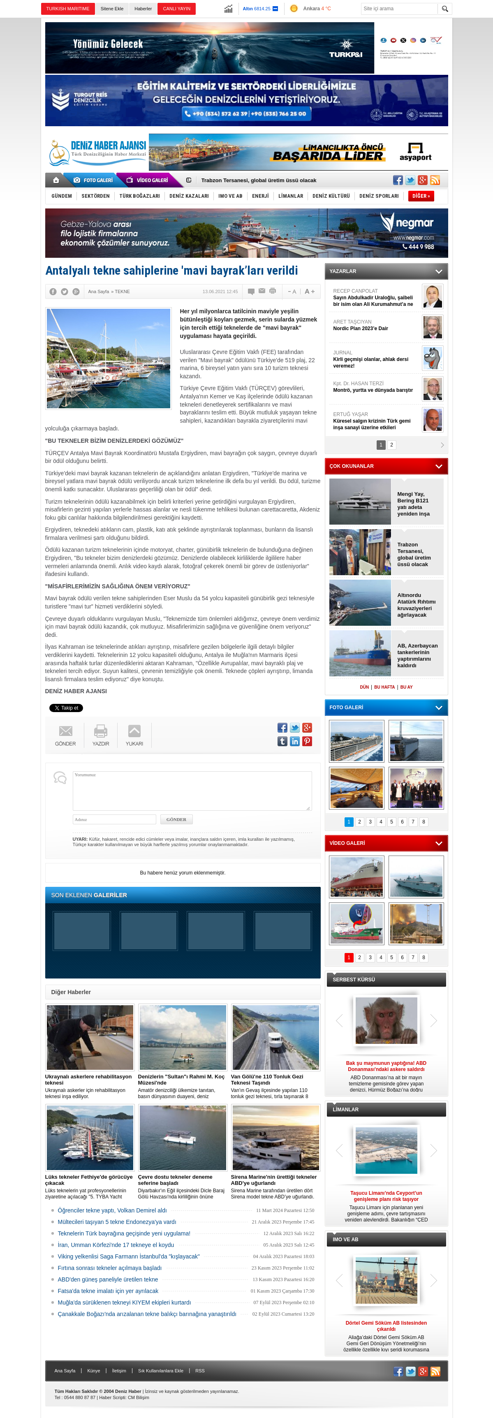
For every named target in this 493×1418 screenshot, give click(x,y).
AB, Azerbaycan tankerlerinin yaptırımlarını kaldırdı (418, 656)
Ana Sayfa (65, 1370)
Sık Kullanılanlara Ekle (160, 1370)
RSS (200, 1370)
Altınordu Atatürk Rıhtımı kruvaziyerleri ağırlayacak (417, 605)
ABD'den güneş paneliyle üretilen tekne (108, 1279)
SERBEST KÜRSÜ (354, 980)
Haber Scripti (112, 1397)
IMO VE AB (346, 1239)
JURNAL (376, 359)
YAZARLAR (343, 271)
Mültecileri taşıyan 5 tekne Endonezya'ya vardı (117, 1222)
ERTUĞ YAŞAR (376, 421)
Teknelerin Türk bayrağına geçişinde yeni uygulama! (124, 1233)
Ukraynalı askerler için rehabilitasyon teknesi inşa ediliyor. (90, 1086)
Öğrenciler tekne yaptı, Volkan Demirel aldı (112, 1210)
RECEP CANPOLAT (376, 298)
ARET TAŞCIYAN (376, 325)
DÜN (364, 687)
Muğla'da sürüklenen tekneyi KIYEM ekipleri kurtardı (124, 1302)
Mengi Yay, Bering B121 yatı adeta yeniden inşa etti (414, 504)
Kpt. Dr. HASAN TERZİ (376, 387)
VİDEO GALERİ (347, 843)
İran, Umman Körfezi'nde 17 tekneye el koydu (116, 1245)
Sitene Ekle (112, 8)
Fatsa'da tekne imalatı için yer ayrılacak (108, 1291)
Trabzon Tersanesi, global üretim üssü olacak (259, 180)
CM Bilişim (138, 1397)
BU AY (406, 687)
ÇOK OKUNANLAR (352, 466)
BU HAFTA (384, 687)
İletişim (119, 1370)
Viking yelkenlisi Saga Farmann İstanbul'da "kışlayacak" (129, 1256)
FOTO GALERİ (346, 707)
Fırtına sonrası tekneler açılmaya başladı (110, 1268)
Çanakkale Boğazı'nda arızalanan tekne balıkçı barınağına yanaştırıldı (147, 1314)
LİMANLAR (346, 1110)
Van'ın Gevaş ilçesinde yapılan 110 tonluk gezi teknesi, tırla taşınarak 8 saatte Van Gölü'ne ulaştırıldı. (276, 1086)
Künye (93, 1370)
